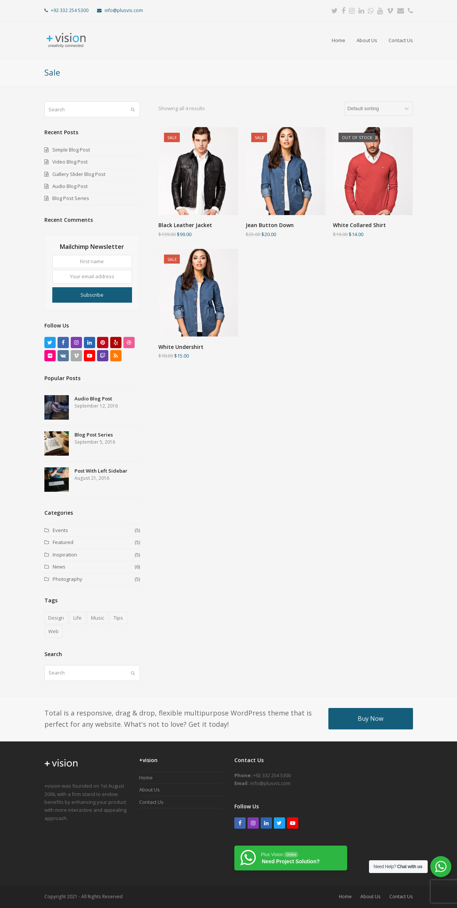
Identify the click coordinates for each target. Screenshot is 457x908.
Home (146, 777)
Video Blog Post (70, 161)
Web (53, 631)
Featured (63, 542)
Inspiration (65, 554)
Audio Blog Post (70, 186)
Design (56, 617)
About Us (149, 789)
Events (60, 530)
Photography (67, 579)
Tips (118, 617)
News (59, 566)
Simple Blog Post (71, 149)
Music (97, 617)
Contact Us (151, 802)
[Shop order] (379, 108)
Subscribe (91, 294)
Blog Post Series (70, 198)
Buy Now (370, 718)
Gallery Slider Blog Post (78, 174)
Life (77, 617)
